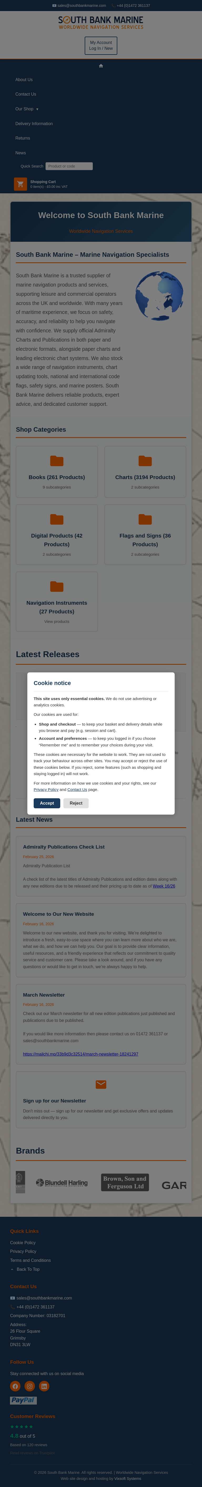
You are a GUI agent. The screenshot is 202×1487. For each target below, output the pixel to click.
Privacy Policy (46, 789)
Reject (76, 803)
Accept (47, 803)
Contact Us (77, 789)
